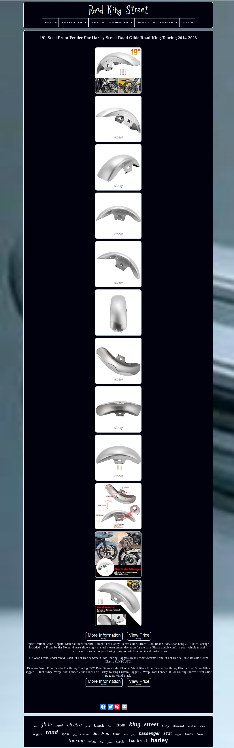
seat (167, 733)
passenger (149, 733)
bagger (37, 734)
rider (133, 735)
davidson (101, 733)
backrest (138, 740)
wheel (92, 741)
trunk (59, 726)
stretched (178, 726)
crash (34, 726)
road (52, 732)
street (151, 724)
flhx (75, 735)
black (99, 725)
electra (74, 725)
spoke (66, 734)
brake (200, 734)
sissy (165, 726)
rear (116, 733)
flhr (102, 742)
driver (192, 725)
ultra (202, 726)
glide (46, 724)
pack (88, 726)
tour (110, 726)
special (120, 741)
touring (77, 740)
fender (189, 734)
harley (159, 740)
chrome (84, 734)
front (121, 725)
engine (178, 734)
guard (109, 742)
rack (125, 734)
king (135, 724)
